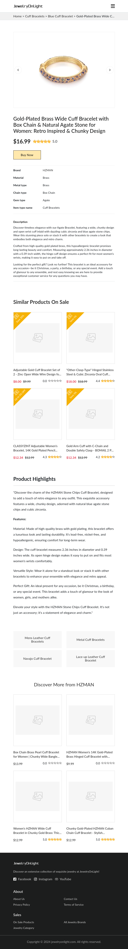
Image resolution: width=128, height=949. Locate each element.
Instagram (45, 879)
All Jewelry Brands (75, 922)
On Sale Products (23, 922)
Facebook (24, 879)
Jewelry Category (23, 927)
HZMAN (48, 170)
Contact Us (70, 899)
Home (17, 16)
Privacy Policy (21, 904)
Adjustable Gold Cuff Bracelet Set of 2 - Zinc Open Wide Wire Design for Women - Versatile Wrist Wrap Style (36, 374)
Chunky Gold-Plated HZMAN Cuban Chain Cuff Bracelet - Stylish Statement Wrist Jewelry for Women (89, 833)
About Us (19, 899)
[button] (110, 70)
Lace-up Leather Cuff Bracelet (90, 658)
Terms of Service (74, 904)
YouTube (65, 879)
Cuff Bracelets (35, 16)
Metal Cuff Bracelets (90, 639)
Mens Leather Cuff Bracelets (37, 639)
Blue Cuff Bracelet (60, 16)
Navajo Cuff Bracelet (37, 658)
